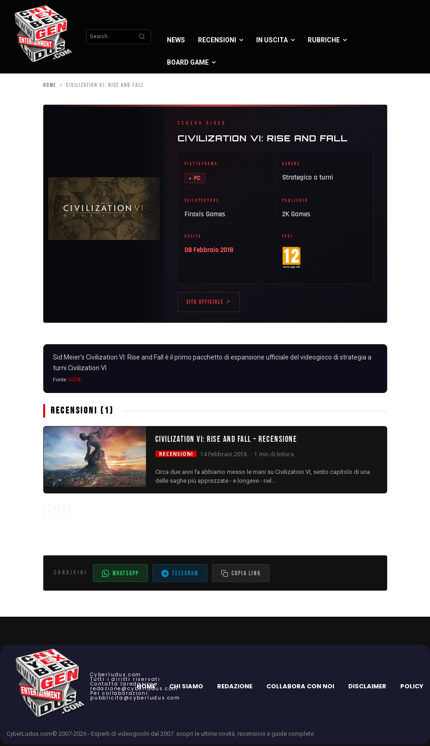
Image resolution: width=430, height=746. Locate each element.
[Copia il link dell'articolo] (241, 574)
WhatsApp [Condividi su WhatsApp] (120, 575)
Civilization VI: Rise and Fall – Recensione (226, 441)
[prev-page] (49, 512)
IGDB (75, 381)
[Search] (141, 36)
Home (49, 85)
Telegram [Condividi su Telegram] (179, 575)
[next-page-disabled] (64, 512)
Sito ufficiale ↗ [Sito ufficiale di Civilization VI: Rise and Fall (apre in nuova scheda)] (208, 303)
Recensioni (176, 455)
